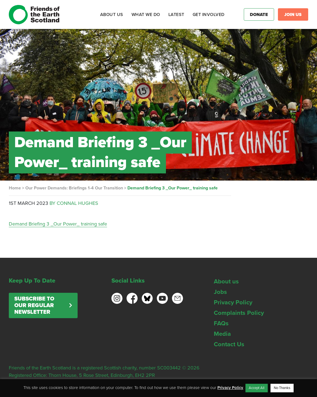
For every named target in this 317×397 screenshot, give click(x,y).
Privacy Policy (233, 302)
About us (226, 281)
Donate (259, 14)
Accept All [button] (256, 388)
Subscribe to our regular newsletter (34, 305)
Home (15, 188)
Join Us (293, 14)
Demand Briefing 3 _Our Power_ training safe (58, 224)
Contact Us (229, 344)
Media (222, 333)
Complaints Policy (239, 312)
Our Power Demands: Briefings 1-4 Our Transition (74, 188)
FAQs (221, 323)
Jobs (220, 292)
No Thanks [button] (282, 388)
